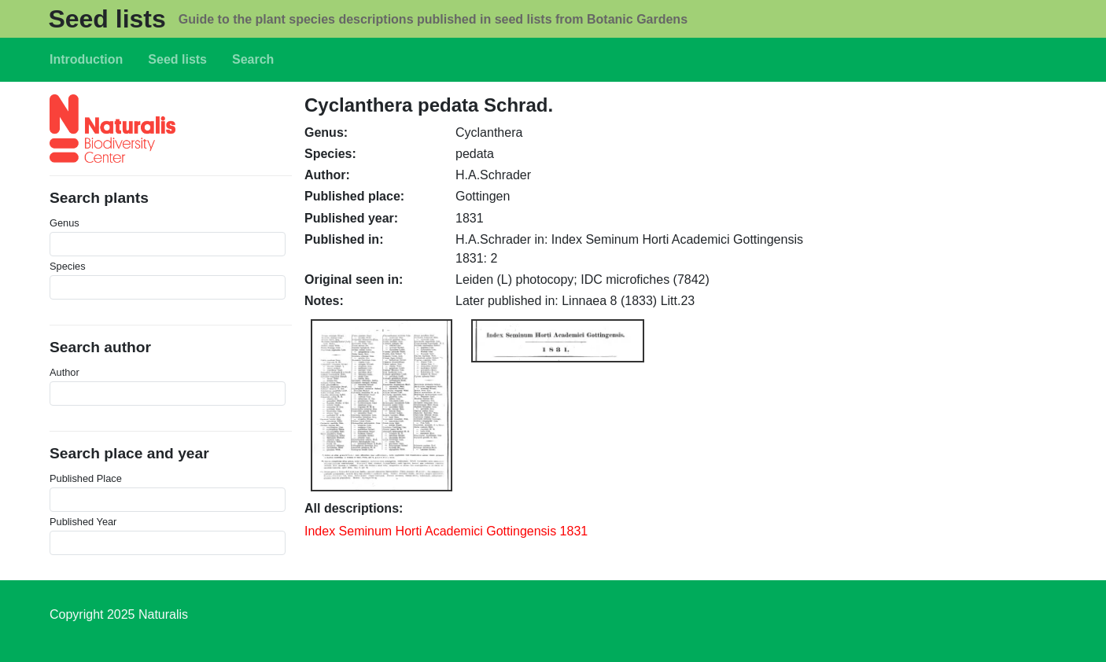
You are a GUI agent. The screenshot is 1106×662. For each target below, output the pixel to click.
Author (64, 372)
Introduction (86, 59)
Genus (64, 223)
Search (253, 59)
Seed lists (106, 19)
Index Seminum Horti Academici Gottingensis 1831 (446, 531)
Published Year (83, 522)
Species (68, 266)
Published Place (86, 478)
